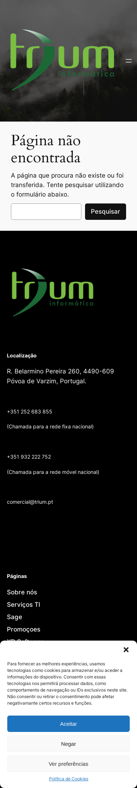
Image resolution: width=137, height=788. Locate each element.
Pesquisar (105, 211)
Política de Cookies (68, 778)
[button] (126, 649)
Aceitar (68, 724)
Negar (68, 744)
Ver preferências (68, 764)
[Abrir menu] (128, 60)
